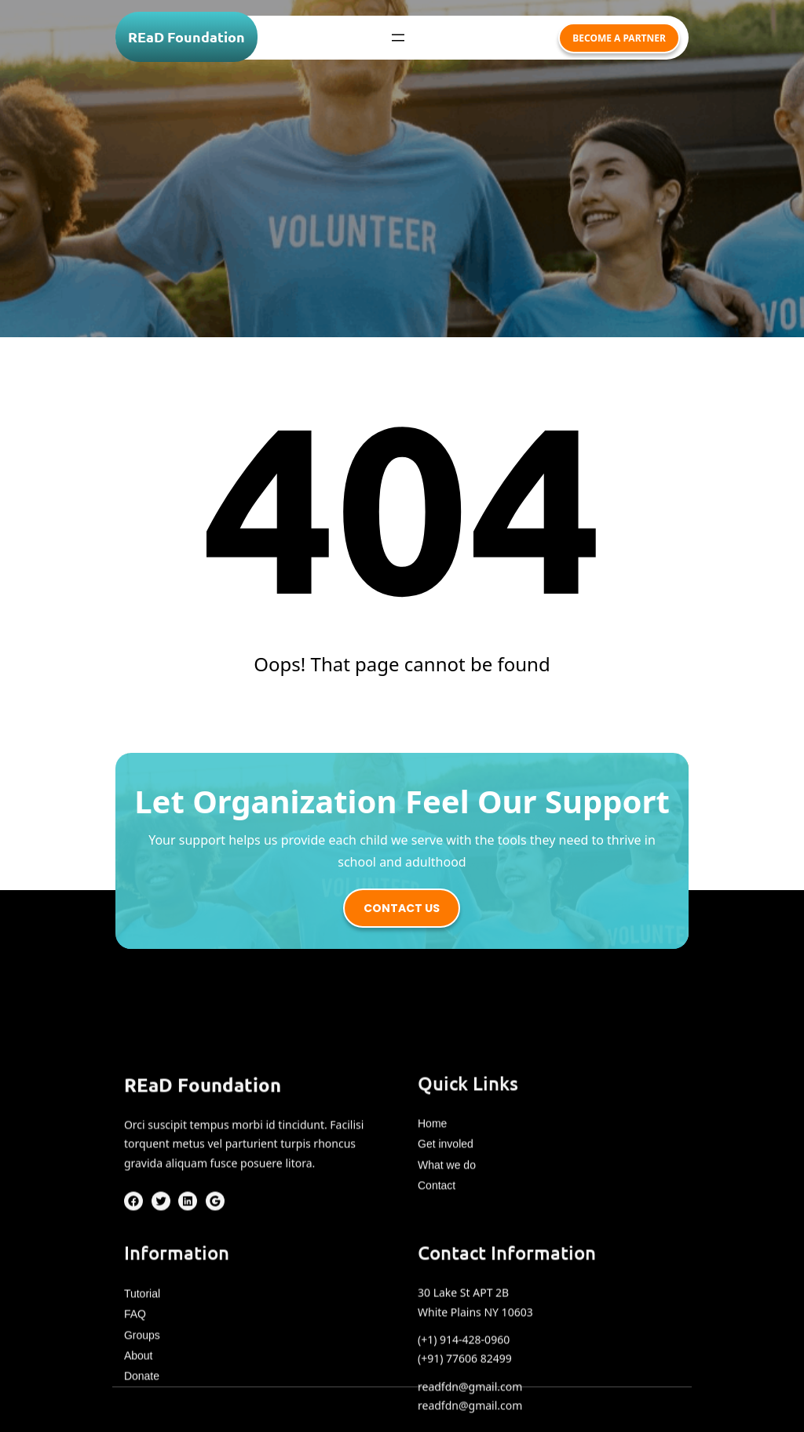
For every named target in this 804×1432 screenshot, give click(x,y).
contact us (402, 908)
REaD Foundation (186, 36)
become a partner (619, 38)
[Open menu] (398, 37)
